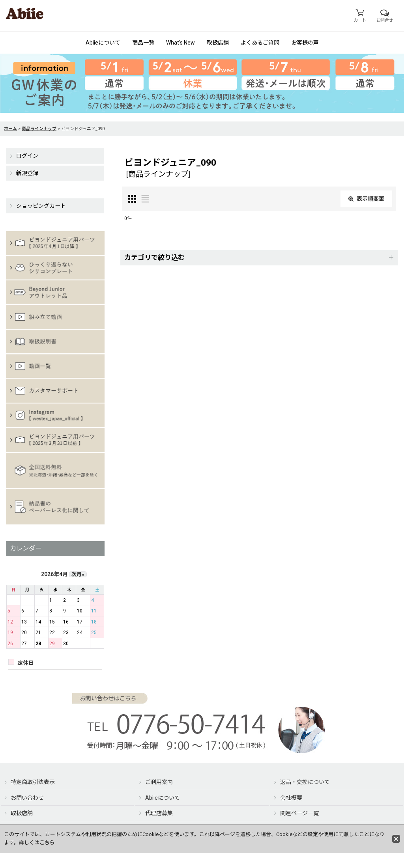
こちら (47, 843)
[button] (259, 257)
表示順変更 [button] (366, 199)
